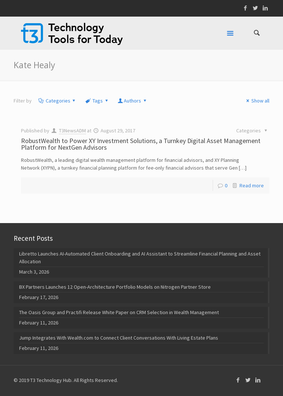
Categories (57, 100)
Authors (132, 100)
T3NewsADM (72, 130)
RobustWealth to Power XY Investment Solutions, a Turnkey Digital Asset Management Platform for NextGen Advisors (141, 144)
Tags (97, 100)
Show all (256, 100)
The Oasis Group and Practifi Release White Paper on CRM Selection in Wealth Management (119, 312)
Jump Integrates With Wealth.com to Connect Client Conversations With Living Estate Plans (118, 337)
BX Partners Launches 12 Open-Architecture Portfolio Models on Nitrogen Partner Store (115, 287)
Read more (252, 185)
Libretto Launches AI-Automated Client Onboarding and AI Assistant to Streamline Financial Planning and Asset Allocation (140, 257)
